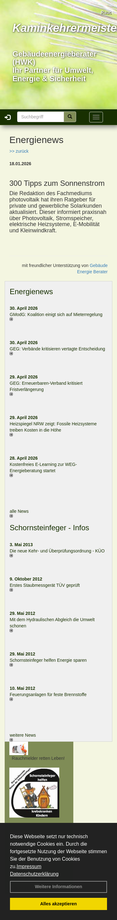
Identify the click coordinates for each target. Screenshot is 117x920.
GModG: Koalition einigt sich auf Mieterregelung (56, 314)
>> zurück (18, 151)
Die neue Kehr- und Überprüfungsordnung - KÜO (57, 550)
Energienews (31, 291)
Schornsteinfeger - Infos (49, 527)
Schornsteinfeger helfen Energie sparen (48, 660)
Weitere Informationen (58, 886)
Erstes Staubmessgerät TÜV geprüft (45, 585)
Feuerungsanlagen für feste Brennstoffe (48, 694)
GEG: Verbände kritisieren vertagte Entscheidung (57, 348)
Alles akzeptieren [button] (58, 903)
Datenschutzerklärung (34, 874)
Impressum (29, 866)
